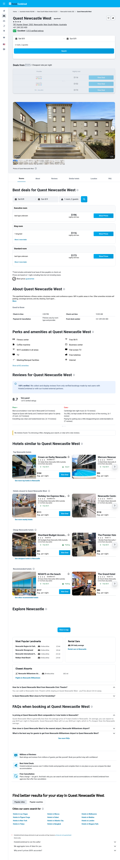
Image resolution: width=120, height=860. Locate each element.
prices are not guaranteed (64, 835)
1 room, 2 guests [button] (21, 45)
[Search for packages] (4, 25)
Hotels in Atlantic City (55, 821)
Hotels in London (88, 821)
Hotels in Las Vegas (20, 814)
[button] (4, 3)
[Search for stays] (4, 16)
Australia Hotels (25, 11)
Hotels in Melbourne (89, 814)
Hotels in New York (20, 821)
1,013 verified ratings (35, 31)
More (15, 301)
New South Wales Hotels (45, 11)
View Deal (65, 475)
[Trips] (4, 37)
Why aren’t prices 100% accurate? (65, 850)
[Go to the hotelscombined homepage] (18, 3)
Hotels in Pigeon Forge (21, 817)
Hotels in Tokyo (19, 824)
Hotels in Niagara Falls (90, 824)
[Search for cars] (4, 20)
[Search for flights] (4, 11)
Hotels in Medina (88, 817)
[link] (27, 480)
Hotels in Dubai (53, 817)
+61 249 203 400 (20, 27)
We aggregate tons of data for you (65, 846)
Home (15, 11)
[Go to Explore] (4, 30)
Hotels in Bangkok (54, 824)
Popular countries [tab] (36, 802)
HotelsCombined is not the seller (65, 842)
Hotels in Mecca (53, 814)
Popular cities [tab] (20, 802)
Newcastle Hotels (66, 11)
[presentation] (36, 168)
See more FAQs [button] (64, 738)
